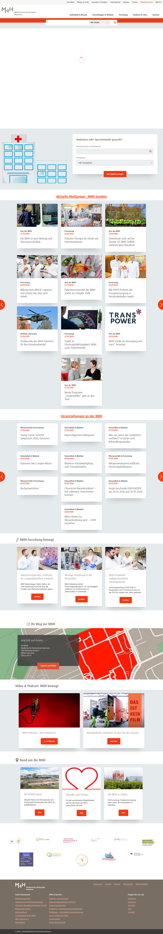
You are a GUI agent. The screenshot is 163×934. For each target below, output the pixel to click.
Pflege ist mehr (83, 2)
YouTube (131, 905)
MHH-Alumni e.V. (22, 919)
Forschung (123, 15)
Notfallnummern (146, 2)
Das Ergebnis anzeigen (115, 174)
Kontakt (117, 884)
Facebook (132, 899)
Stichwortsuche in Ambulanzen (88, 146)
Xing (130, 909)
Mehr (39, 812)
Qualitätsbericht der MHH (25, 916)
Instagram (132, 902)
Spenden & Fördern (100, 2)
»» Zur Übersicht (49, 741)
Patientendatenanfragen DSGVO (62, 902)
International (115, 2)
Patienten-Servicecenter (58, 899)
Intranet (108, 884)
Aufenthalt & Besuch (78, 15)
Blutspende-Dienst (22, 909)
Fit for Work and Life (57, 922)
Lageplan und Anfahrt (48, 666)
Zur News (37, 597)
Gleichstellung (21, 912)
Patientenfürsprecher (57, 905)
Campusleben (54, 919)
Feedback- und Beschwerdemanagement (65, 909)
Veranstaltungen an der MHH (81, 416)
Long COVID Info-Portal (58, 916)
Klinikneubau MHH (22, 899)
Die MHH (70, 2)
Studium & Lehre (140, 15)
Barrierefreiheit (142, 884)
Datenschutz (128, 884)
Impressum (97, 884)
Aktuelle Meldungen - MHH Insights (81, 197)
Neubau (126, 2)
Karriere (156, 15)
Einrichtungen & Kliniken (103, 15)
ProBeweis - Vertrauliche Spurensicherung (66, 912)
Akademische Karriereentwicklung (29, 902)
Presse (135, 2)
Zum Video (113, 741)
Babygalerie (20, 922)
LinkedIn (131, 912)
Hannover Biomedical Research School (31, 905)
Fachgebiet (80, 158)
